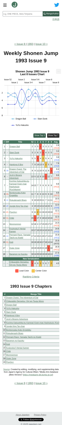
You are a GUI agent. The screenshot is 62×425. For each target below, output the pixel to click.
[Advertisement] (31, 30)
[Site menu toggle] (5, 5)
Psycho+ (13, 212)
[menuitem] (58, 71)
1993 (30, 44)
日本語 (55, 19)
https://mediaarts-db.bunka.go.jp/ (37, 375)
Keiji (11, 242)
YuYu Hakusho (15, 158)
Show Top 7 (53, 135)
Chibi (11, 218)
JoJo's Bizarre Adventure (17, 319)
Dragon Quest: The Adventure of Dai (22, 298)
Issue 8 (21, 44)
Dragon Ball (14, 146)
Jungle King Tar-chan (18, 206)
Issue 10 (40, 44)
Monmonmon (15, 224)
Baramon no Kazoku (18, 254)
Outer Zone (14, 248)
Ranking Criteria (31, 276)
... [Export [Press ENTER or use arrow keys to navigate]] (58, 70)
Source (6, 369)
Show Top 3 (39, 135)
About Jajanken (22, 415)
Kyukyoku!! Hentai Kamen (17, 348)
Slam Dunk (14, 152)
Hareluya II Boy (16, 164)
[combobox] (23, 13)
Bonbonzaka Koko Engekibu (18, 330)
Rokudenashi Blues (17, 200)
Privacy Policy (40, 415)
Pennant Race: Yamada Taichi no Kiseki (23, 337)
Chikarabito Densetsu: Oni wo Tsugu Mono (25, 301)
